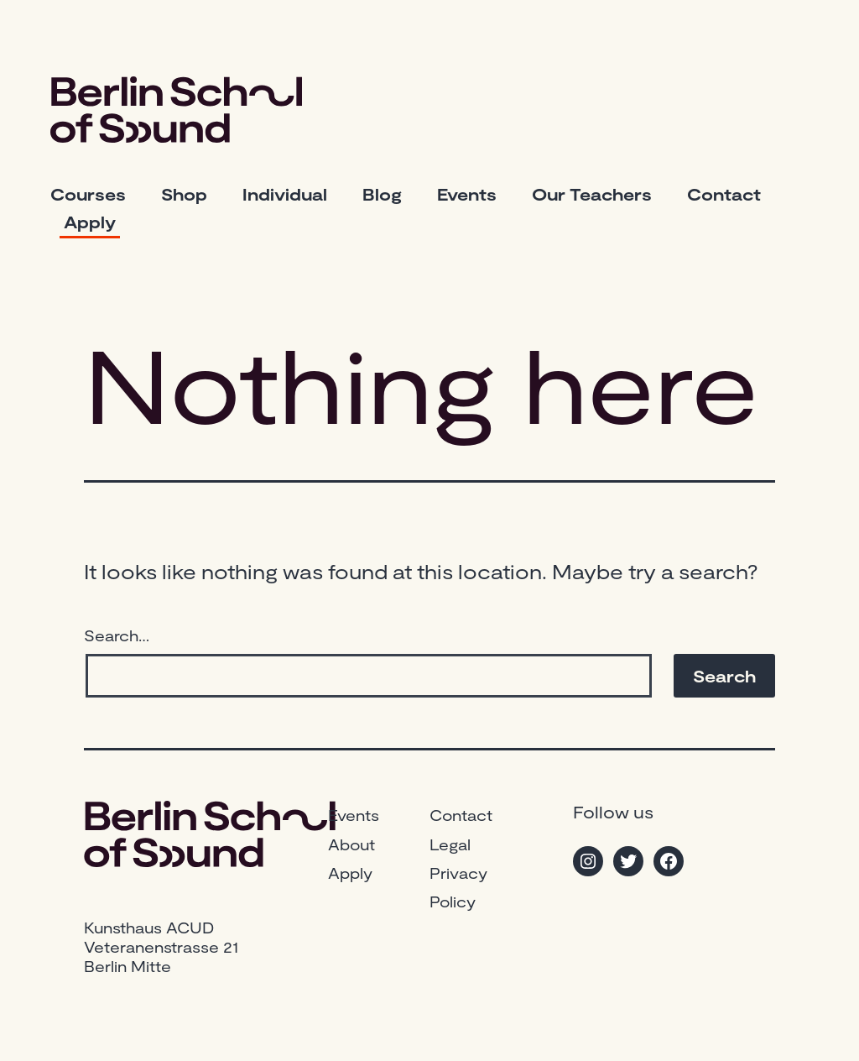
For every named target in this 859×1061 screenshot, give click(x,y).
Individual (284, 194)
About (351, 844)
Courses (88, 194)
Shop (184, 194)
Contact (724, 194)
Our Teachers (592, 194)
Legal (450, 844)
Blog (382, 194)
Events (467, 194)
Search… (116, 635)
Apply (90, 222)
